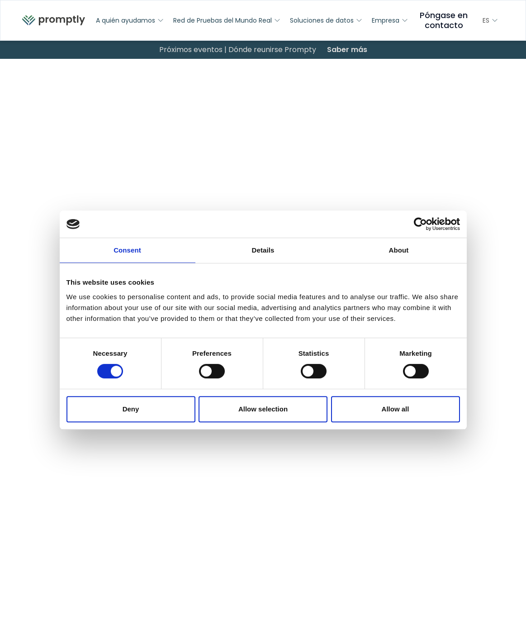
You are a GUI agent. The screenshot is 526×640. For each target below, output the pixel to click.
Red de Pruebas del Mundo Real (227, 20)
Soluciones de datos (326, 20)
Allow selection (263, 409)
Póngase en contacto (444, 20)
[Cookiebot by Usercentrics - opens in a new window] (420, 224)
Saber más (347, 49)
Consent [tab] (127, 250)
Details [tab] (263, 250)
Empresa (390, 20)
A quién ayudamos (130, 20)
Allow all (395, 409)
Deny (131, 409)
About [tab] (399, 250)
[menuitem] (53, 20)
